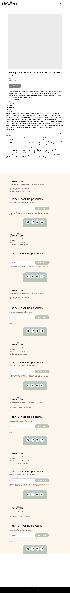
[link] (60, 3)
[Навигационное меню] (67, 3)
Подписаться (42, 208)
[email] (22, 208)
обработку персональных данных (41, 212)
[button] (57, 3)
